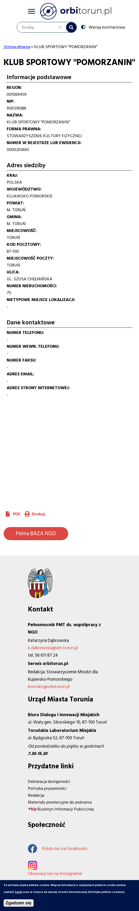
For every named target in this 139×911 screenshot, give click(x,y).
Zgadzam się (18, 903)
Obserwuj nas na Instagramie (55, 873)
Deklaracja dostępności (49, 781)
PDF (16, 514)
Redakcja (36, 795)
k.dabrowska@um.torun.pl (53, 648)
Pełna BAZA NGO (36, 533)
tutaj (18, 892)
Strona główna (17, 46)
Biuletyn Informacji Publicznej (65, 809)
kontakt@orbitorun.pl (49, 686)
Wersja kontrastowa (106, 27)
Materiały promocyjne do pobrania (60, 802)
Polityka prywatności (47, 788)
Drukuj (38, 514)
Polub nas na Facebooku (57, 848)
